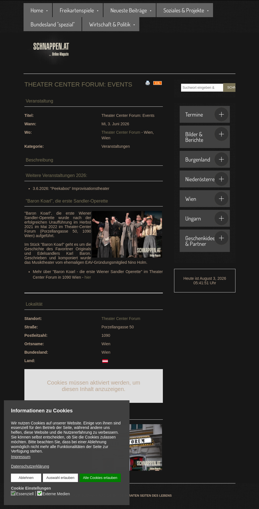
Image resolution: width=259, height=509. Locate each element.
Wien (206, 199)
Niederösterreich (206, 179)
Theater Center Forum (120, 132)
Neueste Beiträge (128, 10)
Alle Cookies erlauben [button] (100, 478)
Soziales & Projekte (183, 10)
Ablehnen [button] (26, 478)
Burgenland (206, 159)
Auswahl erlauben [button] (61, 478)
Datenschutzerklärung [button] (30, 466)
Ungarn (206, 218)
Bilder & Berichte (206, 135)
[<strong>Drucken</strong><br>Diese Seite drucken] (148, 82)
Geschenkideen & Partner (206, 239)
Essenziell (25, 494)
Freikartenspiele (77, 10)
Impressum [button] (20, 457)
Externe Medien (56, 494)
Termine (206, 114)
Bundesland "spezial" (53, 24)
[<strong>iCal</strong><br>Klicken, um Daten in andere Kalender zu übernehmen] (157, 82)
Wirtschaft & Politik (109, 24)
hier (87, 277)
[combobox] (202, 88)
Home (37, 10)
